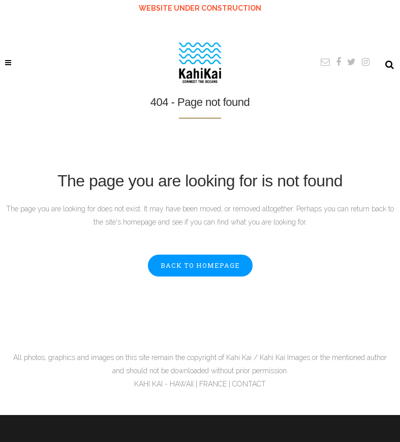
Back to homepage (200, 265)
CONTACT (249, 384)
